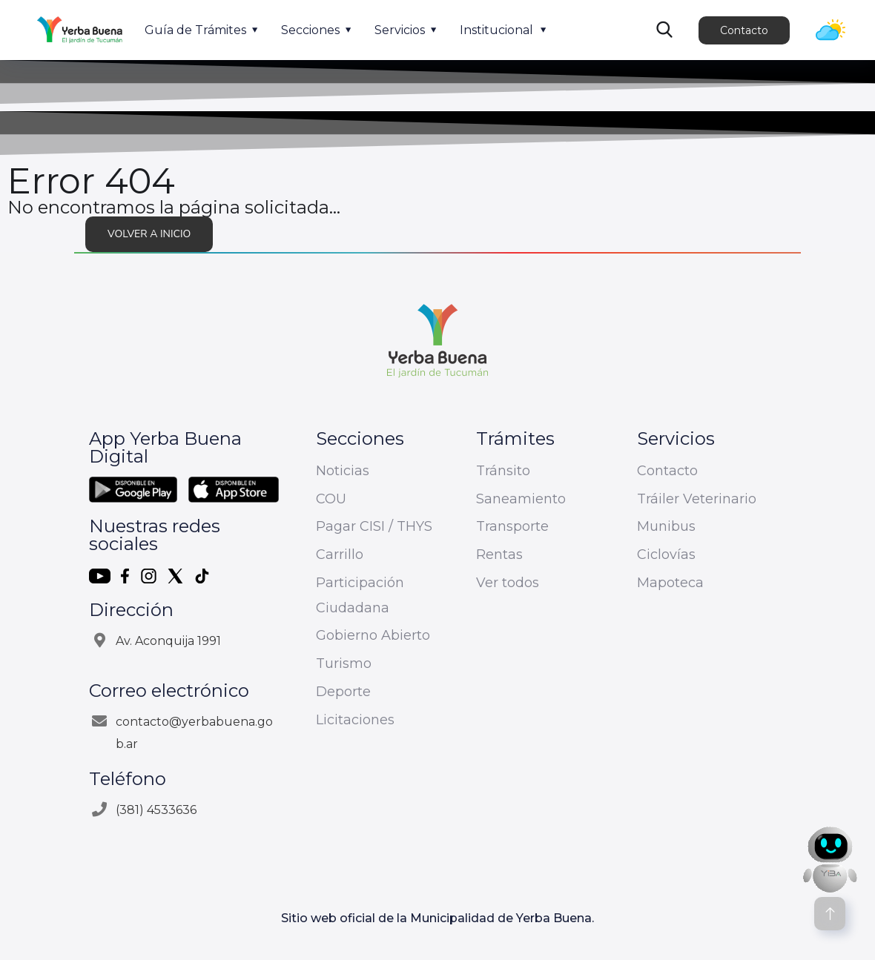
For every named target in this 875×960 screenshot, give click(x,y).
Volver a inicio (149, 234)
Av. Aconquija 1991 (168, 641)
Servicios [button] (399, 30)
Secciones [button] (310, 30)
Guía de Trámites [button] (195, 30)
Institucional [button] (496, 30)
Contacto (744, 30)
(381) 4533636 (156, 810)
